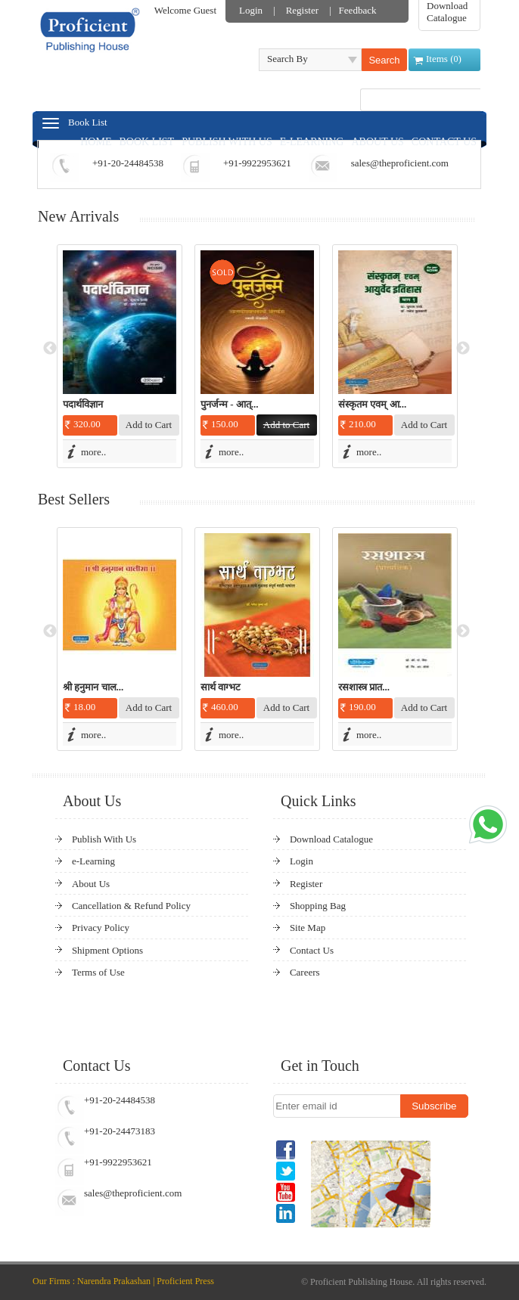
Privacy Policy (100, 927)
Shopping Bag (318, 905)
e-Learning (93, 861)
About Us (91, 883)
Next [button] (463, 348)
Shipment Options (107, 950)
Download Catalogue (447, 11)
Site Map (307, 927)
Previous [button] (49, 348)
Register (302, 10)
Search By (287, 58)
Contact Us (312, 950)
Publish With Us (104, 839)
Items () (444, 58)
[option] (119, 356)
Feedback (358, 10)
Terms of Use (98, 972)
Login (251, 10)
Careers (305, 972)
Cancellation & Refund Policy (131, 905)
